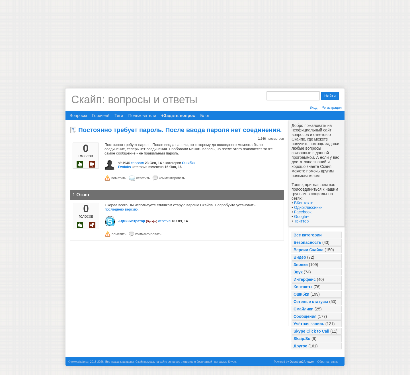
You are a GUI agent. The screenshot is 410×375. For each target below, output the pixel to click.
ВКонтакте (303, 203)
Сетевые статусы (311, 301)
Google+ (301, 216)
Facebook (302, 212)
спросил (137, 163)
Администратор (131, 221)
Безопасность (307, 242)
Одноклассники (308, 207)
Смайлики (303, 309)
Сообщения (305, 316)
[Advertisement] (205, 40)
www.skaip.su (80, 361)
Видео (300, 257)
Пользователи (142, 115)
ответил (164, 221)
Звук (298, 272)
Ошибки (301, 294)
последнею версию (121, 209)
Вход (313, 108)
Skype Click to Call (311, 331)
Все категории (308, 235)
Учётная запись (309, 324)
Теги (118, 115)
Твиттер (301, 221)
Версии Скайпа (308, 250)
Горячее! (100, 115)
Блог (204, 115)
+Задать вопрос (178, 115)
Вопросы (78, 115)
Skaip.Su (302, 338)
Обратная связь (327, 361)
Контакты (303, 287)
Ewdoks (124, 167)
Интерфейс (305, 279)
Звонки (301, 264)
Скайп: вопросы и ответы (134, 100)
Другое (300, 346)
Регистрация (332, 108)
